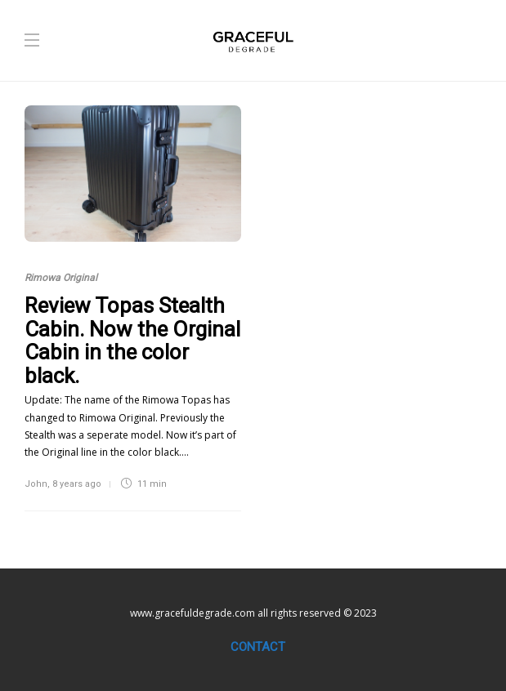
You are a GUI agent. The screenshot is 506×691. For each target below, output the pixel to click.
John (36, 484)
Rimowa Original (61, 277)
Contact (258, 647)
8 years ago (76, 484)
